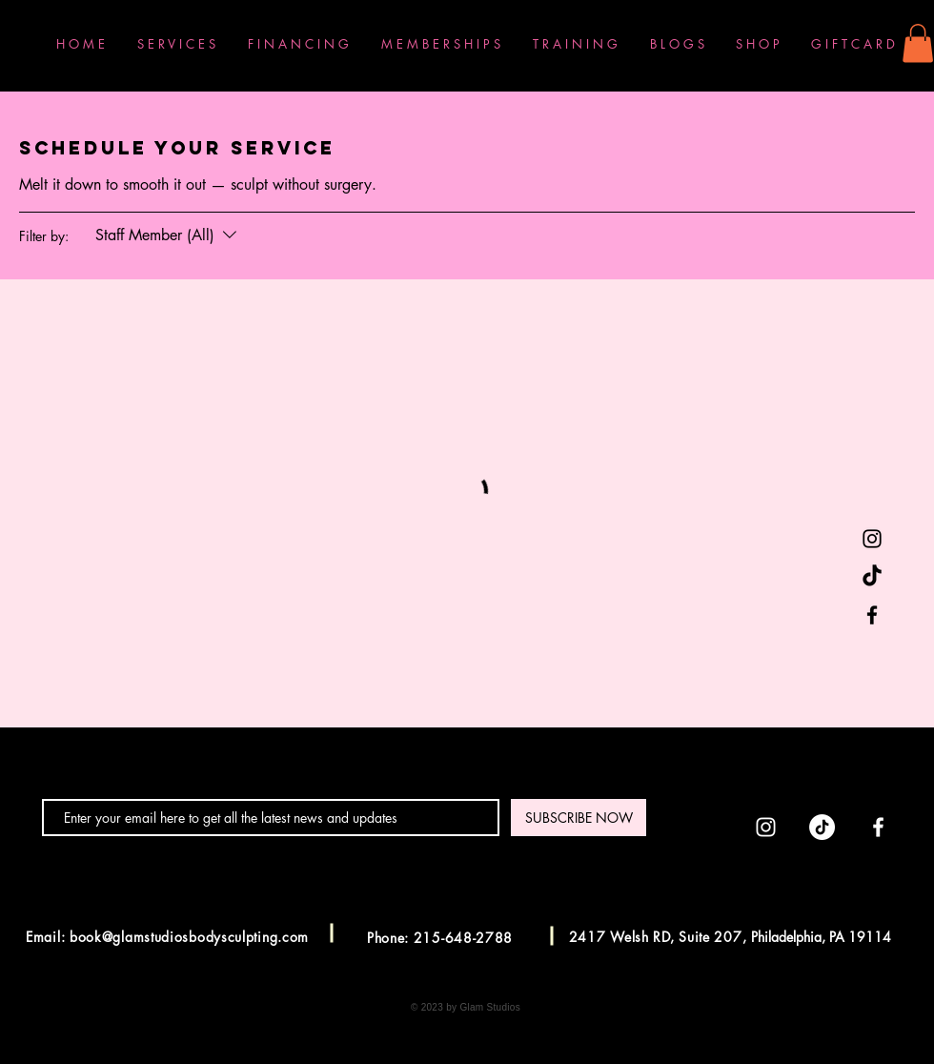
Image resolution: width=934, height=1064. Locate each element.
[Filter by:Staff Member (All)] (168, 235)
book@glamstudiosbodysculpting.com (189, 937)
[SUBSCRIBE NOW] (578, 817)
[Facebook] (872, 615)
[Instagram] (872, 538)
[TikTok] (872, 576)
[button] (918, 43)
